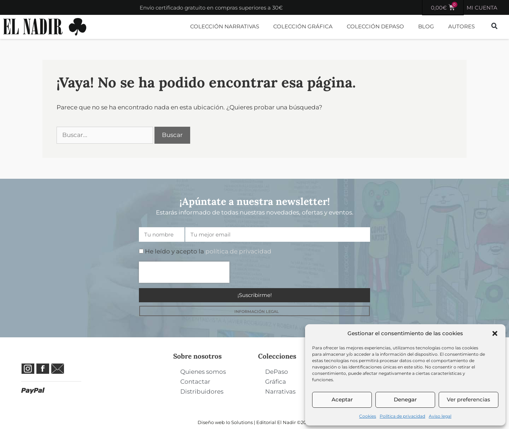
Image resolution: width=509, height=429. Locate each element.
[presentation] (184, 272)
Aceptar (342, 399)
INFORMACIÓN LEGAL (256, 311)
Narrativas (280, 391)
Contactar (195, 381)
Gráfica (275, 381)
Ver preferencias (468, 399)
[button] (494, 333)
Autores (461, 26)
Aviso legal (440, 416)
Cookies (367, 416)
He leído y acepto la (208, 251)
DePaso (276, 371)
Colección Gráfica (303, 26)
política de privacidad (238, 251)
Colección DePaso (375, 26)
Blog (426, 26)
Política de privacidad (402, 416)
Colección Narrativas (224, 26)
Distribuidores (201, 391)
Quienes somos (203, 371)
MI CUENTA (482, 7)
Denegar (405, 399)
